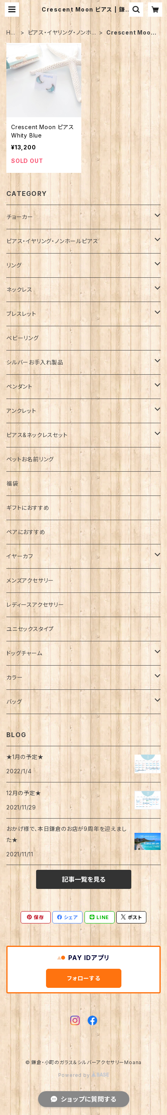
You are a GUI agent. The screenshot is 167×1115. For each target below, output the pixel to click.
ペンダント (19, 386)
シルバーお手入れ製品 (34, 362)
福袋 (12, 483)
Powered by (83, 1075)
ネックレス (19, 289)
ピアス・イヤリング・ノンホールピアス (60, 33)
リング (13, 265)
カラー (14, 677)
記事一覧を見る (84, 879)
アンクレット (21, 410)
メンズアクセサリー (30, 580)
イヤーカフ (19, 556)
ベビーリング (22, 338)
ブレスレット (21, 313)
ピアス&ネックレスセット (37, 435)
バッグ (14, 701)
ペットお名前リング (30, 459)
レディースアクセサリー (35, 604)
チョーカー (19, 216)
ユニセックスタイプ (30, 628)
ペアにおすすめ (26, 531)
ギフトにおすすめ (27, 507)
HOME (10, 33)
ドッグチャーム (24, 653)
